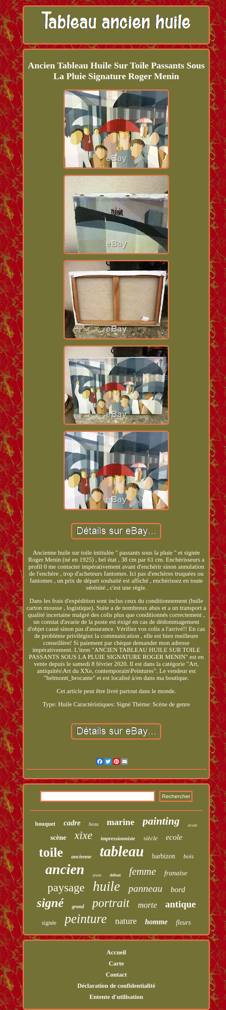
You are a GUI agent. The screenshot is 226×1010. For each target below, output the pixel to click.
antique (180, 904)
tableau (122, 852)
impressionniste (118, 838)
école (192, 825)
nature (126, 921)
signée (49, 923)
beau (93, 824)
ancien (64, 869)
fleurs (183, 922)
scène (58, 837)
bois (189, 856)
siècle (151, 838)
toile (51, 852)
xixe (83, 835)
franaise (175, 873)
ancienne (81, 856)
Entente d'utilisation (116, 997)
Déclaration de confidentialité (116, 985)
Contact (116, 974)
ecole (174, 837)
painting (161, 821)
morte (147, 904)
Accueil (116, 952)
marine (120, 822)
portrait (110, 902)
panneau (145, 888)
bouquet (45, 824)
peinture (86, 919)
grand (78, 906)
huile (106, 886)
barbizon (163, 856)
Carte (116, 963)
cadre (72, 823)
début (115, 874)
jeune (96, 875)
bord (178, 889)
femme (142, 871)
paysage (66, 887)
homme (156, 922)
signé (50, 902)
